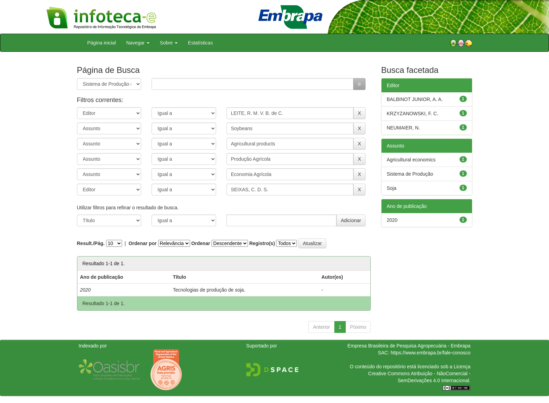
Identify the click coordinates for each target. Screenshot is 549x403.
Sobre (169, 42)
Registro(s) (262, 243)
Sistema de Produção (410, 174)
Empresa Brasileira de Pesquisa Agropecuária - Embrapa (409, 346)
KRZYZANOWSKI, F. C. (412, 113)
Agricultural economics (411, 159)
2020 (392, 220)
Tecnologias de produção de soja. (209, 290)
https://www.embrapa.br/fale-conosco (430, 352)
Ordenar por (143, 243)
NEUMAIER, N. (403, 128)
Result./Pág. (91, 243)
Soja (391, 188)
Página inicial (101, 42)
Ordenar (200, 243)
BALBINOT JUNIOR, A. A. (415, 99)
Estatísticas (200, 42)
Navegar (137, 42)
